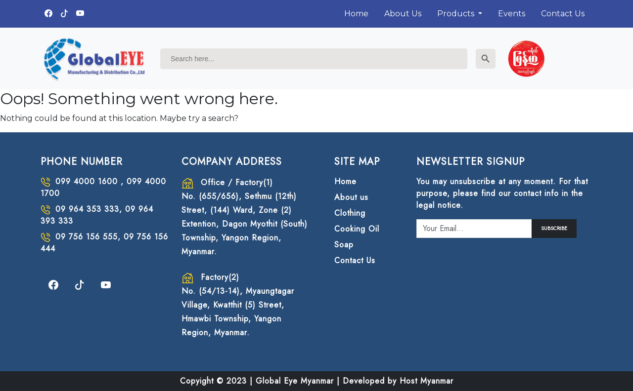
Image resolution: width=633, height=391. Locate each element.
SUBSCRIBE (554, 228)
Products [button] (456, 13)
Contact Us (563, 13)
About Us (402, 13)
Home (356, 13)
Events (511, 13)
